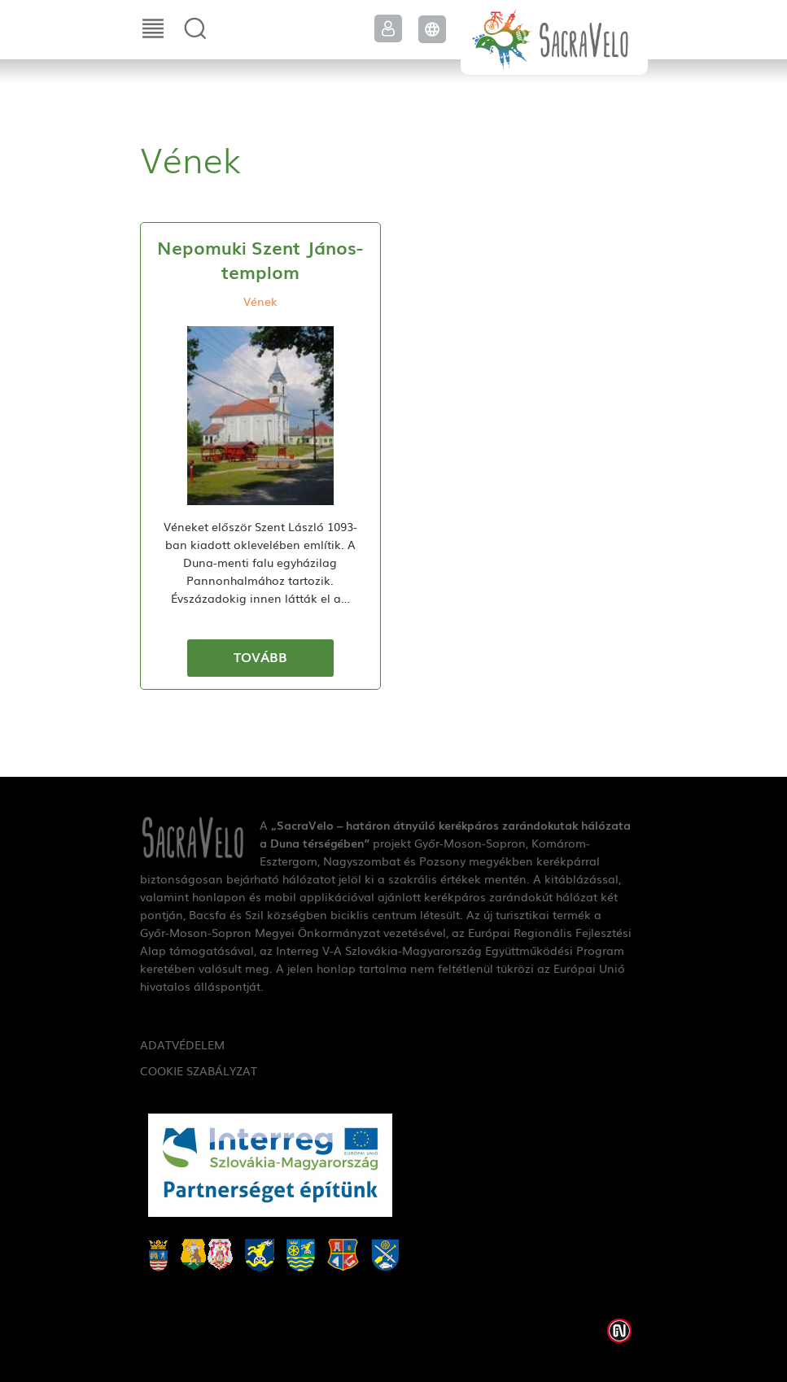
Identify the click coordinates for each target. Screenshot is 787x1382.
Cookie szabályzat (198, 1070)
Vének (260, 301)
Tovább (260, 656)
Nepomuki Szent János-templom (260, 259)
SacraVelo (554, 37)
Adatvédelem (182, 1044)
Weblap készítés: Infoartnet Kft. (619, 1331)
